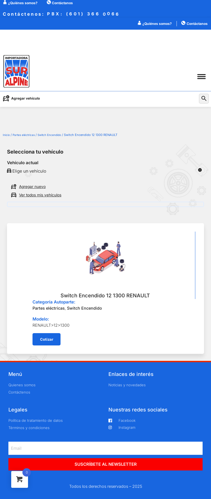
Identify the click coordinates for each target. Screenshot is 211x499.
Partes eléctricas (24, 134)
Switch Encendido (49, 134)
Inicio (6, 134)
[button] (201, 76)
